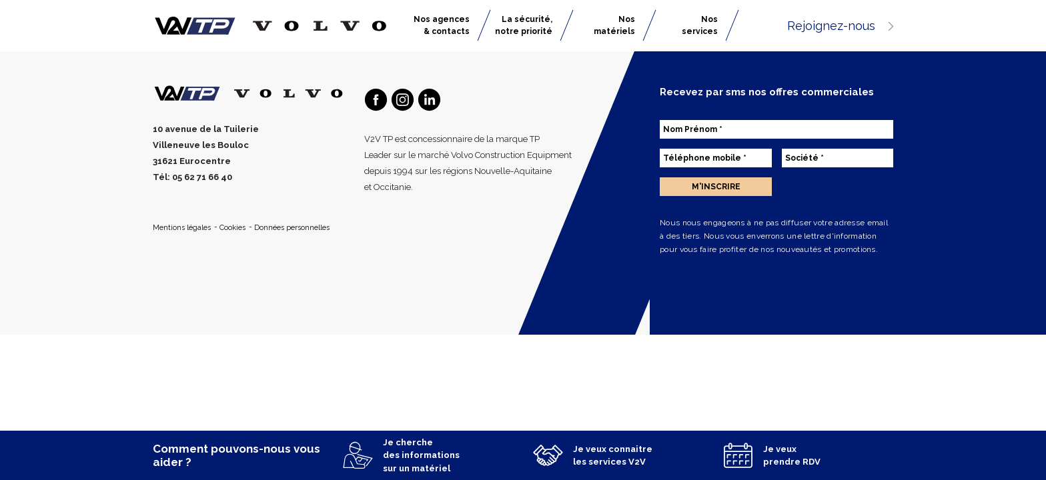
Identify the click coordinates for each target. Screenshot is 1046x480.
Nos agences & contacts (442, 25)
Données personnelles (292, 227)
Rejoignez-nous (840, 26)
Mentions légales (183, 227)
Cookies (233, 227)
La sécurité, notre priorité (523, 25)
